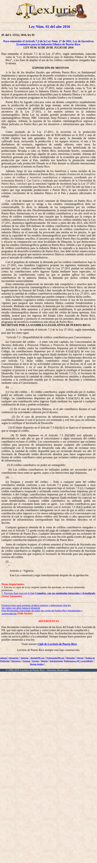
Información (14, 658)
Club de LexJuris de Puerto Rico (57, 644)
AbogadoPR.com (37, 658)
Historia (80, 658)
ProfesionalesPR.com (55, 658)
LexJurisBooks (86, 661)
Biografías (70, 658)
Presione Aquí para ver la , (49, 593)
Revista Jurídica (37, 664)
